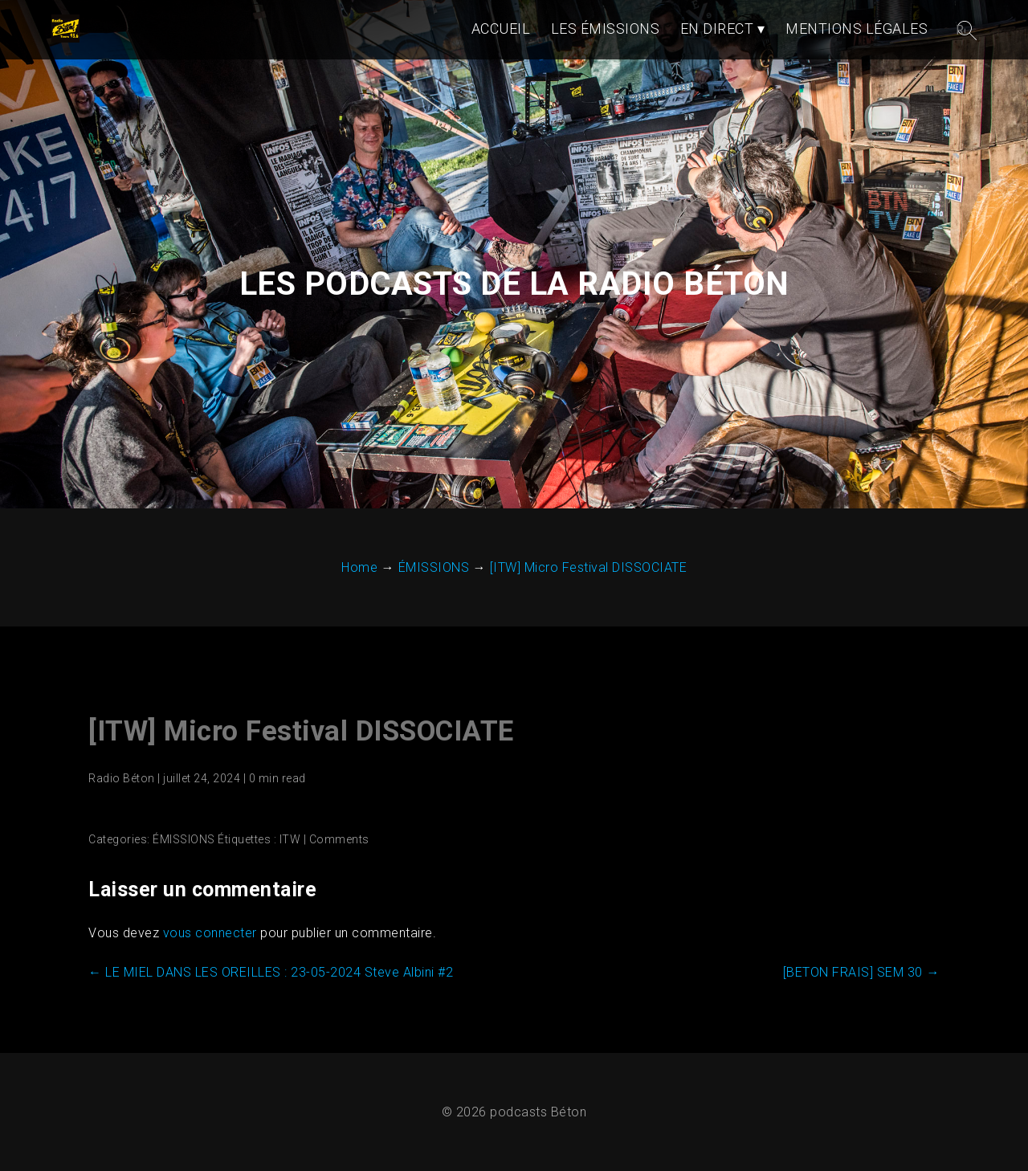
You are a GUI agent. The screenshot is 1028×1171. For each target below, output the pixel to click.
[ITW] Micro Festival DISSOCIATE (301, 731)
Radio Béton (121, 778)
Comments (339, 839)
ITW (290, 839)
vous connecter (210, 932)
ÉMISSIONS (184, 839)
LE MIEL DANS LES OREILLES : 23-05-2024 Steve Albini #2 (270, 972)
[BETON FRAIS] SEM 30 (861, 972)
